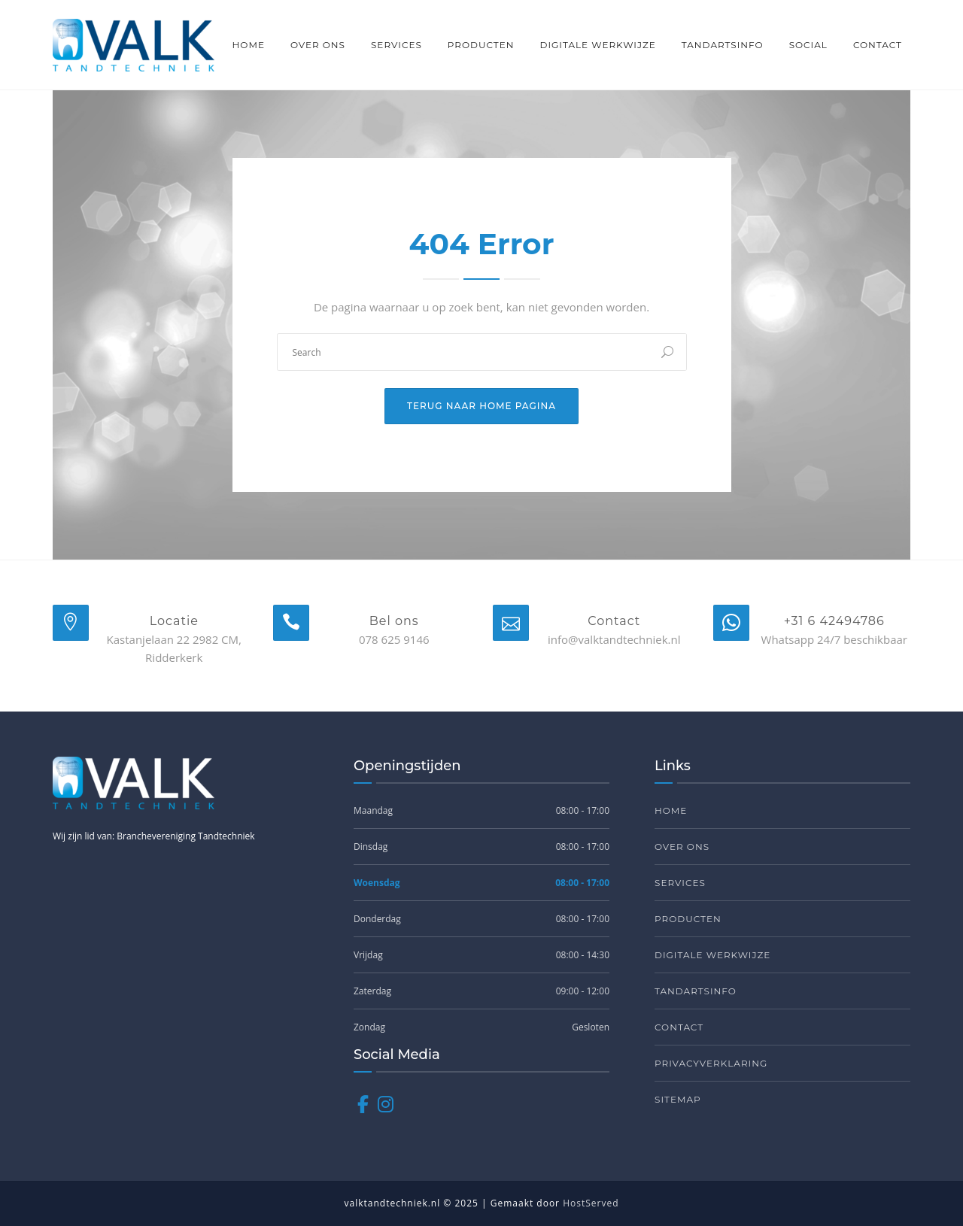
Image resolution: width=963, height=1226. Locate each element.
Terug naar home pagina (481, 405)
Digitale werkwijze (597, 44)
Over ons (317, 44)
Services (396, 44)
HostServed (590, 1203)
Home (248, 44)
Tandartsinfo (723, 44)
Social (808, 44)
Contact (877, 44)
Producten (481, 44)
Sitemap (678, 1099)
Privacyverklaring (711, 1063)
